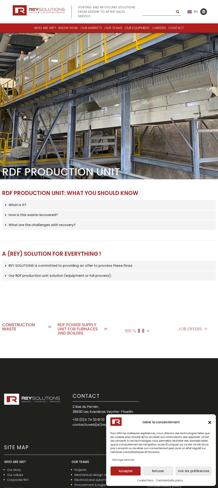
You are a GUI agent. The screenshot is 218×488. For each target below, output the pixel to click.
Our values (15, 475)
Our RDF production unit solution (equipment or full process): (60, 275)
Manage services (123, 459)
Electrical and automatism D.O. (97, 480)
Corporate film (18, 480)
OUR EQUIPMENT (137, 27)
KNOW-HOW (68, 27)
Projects (80, 470)
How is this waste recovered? (33, 214)
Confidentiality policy (169, 480)
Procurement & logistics (92, 485)
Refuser (158, 471)
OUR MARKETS (91, 27)
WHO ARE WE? (45, 27)
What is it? (17, 204)
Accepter (125, 471)
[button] (210, 422)
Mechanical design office (93, 475)
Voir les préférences (193, 471)
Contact (176, 27)
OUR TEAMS (113, 27)
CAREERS (159, 27)
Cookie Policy (145, 480)
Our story (14, 470)
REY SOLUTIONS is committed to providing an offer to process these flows (70, 265)
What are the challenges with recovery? (42, 225)
